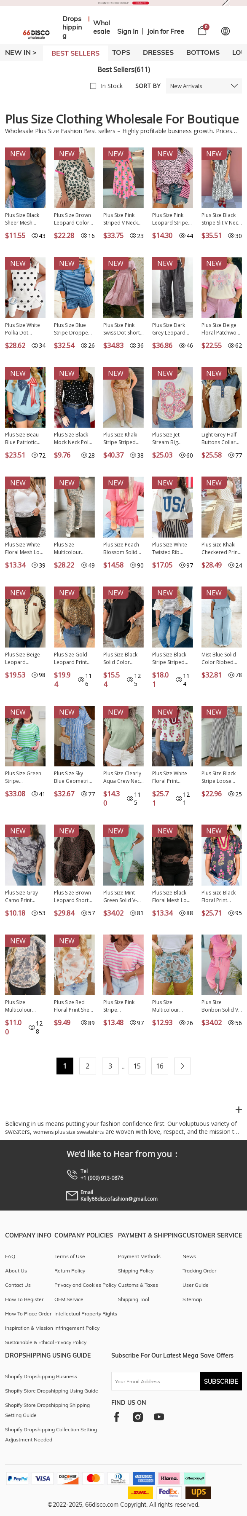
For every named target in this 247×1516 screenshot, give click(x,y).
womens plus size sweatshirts (68, 1132)
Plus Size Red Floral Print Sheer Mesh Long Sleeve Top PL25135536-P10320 (74, 1006)
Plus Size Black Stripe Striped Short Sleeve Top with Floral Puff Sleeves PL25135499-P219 (172, 658)
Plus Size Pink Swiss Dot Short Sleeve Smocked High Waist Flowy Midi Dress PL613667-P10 (123, 329)
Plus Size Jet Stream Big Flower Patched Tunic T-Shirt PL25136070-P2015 (170, 438)
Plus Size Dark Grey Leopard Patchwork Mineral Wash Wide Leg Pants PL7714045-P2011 (170, 329)
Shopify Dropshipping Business (41, 1376)
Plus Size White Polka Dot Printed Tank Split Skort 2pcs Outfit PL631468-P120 (25, 329)
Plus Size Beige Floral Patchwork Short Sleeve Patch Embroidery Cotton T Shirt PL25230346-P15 (221, 329)
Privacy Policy (70, 1342)
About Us (16, 1270)
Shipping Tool (133, 1299)
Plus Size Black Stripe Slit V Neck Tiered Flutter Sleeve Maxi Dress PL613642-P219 (221, 219)
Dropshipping (72, 27)
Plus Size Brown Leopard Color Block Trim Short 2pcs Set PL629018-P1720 (74, 219)
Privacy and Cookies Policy (85, 1285)
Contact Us (18, 1285)
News (189, 1256)
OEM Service (68, 1299)
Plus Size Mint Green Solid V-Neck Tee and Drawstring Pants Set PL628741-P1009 (123, 896)
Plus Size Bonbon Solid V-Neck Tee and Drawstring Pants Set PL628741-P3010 (221, 1006)
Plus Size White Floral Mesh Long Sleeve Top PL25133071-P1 (25, 548)
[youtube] (158, 1417)
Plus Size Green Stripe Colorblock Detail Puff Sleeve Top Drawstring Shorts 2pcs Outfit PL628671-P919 (25, 777)
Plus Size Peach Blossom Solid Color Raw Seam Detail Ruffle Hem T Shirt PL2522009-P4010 (122, 548)
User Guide (196, 1285)
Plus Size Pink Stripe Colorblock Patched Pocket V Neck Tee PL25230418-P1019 (121, 1006)
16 (160, 1066)
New (18, 153)
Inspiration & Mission (29, 1328)
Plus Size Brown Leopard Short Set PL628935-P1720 (72, 896)
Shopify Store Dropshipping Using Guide (51, 1390)
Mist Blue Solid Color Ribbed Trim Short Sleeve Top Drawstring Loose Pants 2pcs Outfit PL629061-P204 (219, 658)
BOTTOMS (203, 52)
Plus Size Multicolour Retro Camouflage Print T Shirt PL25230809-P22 (25, 1006)
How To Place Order (28, 1313)
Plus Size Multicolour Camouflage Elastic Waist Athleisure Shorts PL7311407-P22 (172, 1006)
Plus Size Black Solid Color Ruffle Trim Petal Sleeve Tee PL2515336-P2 (122, 658)
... (124, 1066)
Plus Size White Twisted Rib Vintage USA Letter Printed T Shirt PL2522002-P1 (172, 548)
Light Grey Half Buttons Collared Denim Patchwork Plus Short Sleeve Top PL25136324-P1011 (221, 438)
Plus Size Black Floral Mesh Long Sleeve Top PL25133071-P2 (172, 896)
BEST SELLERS (75, 53)
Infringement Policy (76, 1328)
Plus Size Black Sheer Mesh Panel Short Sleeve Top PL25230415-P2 (23, 219)
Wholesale (101, 27)
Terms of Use (69, 1256)
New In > (21, 52)
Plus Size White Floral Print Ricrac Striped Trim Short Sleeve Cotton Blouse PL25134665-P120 (169, 777)
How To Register (24, 1299)
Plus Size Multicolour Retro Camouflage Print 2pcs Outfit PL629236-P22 (73, 548)
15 (137, 1066)
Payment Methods (139, 1256)
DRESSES (158, 52)
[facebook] (116, 1417)
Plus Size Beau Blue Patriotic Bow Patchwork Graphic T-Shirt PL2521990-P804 (25, 438)
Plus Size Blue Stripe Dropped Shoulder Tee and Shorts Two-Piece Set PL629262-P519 (73, 329)
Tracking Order (199, 1270)
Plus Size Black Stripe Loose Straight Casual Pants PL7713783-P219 (221, 777)
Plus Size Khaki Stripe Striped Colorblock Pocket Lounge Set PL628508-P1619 (120, 438)
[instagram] (137, 1417)
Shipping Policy (135, 1270)
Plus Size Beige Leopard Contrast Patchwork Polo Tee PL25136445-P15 (25, 658)
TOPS (121, 52)
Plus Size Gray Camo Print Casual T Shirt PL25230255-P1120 (21, 896)
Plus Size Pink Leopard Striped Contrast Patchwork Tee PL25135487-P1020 (171, 219)
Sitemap (192, 1299)
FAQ (10, 1256)
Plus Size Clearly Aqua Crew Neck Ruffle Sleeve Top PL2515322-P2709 (122, 777)
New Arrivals (186, 86)
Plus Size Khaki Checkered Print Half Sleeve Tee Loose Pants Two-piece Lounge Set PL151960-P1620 (221, 548)
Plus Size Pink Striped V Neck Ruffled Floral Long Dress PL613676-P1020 (123, 219)
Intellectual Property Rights (85, 1313)
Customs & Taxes (138, 1285)
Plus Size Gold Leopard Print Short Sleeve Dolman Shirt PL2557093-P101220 (70, 658)
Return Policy (69, 1270)
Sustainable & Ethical (29, 1342)
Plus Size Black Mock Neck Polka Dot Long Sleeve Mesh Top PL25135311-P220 (74, 438)
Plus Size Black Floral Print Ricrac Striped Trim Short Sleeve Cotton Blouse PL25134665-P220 (218, 896)
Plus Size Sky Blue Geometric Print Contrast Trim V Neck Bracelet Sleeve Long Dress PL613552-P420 (72, 777)
